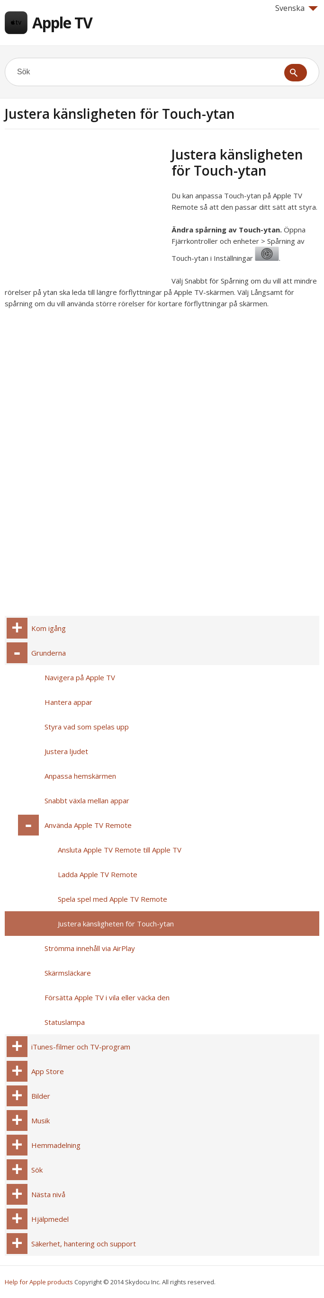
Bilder (40, 1096)
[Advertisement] (84, 212)
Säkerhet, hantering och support (83, 1243)
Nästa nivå (48, 1194)
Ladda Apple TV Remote (97, 874)
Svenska (296, 8)
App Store (47, 1071)
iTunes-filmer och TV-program (80, 1046)
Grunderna (48, 653)
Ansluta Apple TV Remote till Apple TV (119, 849)
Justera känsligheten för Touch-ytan (116, 923)
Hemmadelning (56, 1145)
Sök (37, 1169)
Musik (40, 1120)
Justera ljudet (66, 751)
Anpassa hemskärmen (80, 776)
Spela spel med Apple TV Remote (112, 899)
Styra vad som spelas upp (87, 726)
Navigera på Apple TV (80, 677)
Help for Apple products (39, 1282)
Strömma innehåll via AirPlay (90, 948)
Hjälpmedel (50, 1219)
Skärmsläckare (68, 973)
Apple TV (62, 22)
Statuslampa (65, 1022)
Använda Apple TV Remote (88, 825)
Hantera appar (68, 702)
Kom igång (48, 628)
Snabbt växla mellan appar (87, 800)
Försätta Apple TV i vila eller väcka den (107, 997)
